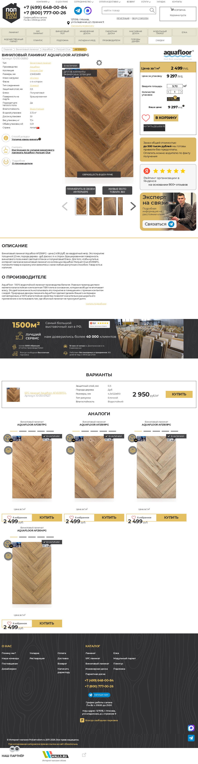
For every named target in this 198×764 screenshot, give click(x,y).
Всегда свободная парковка (101, 720)
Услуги (144, 2)
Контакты (177, 2)
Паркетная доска (95, 674)
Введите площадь (152, 86)
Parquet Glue (63, 49)
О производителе (22, 163)
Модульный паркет (124, 658)
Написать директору (82, 25)
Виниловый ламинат (27, 49)
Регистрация (123, 18)
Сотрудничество (82, 2)
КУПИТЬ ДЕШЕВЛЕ (154, 126)
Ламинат (90, 653)
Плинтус (118, 663)
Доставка (63, 658)
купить (179, 394)
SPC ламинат (92, 658)
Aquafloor (47, 49)
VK (12, 750)
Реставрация (37, 658)
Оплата (62, 653)
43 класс (34, 78)
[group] (99, 123)
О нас (7, 646)
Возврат (131, 2)
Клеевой (34, 85)
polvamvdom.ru (11, 13)
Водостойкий (37, 109)
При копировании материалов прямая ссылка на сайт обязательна (42, 744)
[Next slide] (133, 207)
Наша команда (10, 658)
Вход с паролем (140, 18)
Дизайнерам (9, 668)
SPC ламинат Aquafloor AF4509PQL (45, 393)
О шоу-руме (62, 2)
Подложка (119, 668)
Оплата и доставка (108, 2)
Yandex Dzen (17, 750)
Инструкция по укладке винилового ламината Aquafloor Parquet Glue (33, 151)
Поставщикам (10, 663)
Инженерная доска (96, 668)
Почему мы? (9, 653)
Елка (116, 653)
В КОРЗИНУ (166, 118)
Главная (7, 49)
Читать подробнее (96, 303)
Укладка (161, 2)
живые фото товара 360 (117, 190)
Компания (41, 2)
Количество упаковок (148, 93)
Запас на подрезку (173, 99)
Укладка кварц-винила (25, 139)
